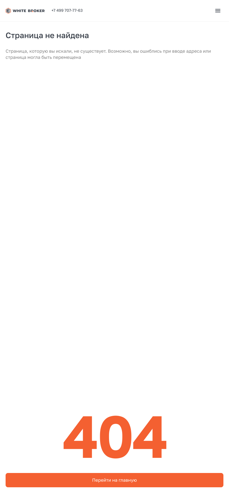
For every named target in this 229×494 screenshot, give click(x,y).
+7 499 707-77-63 (67, 10)
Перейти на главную (114, 480)
